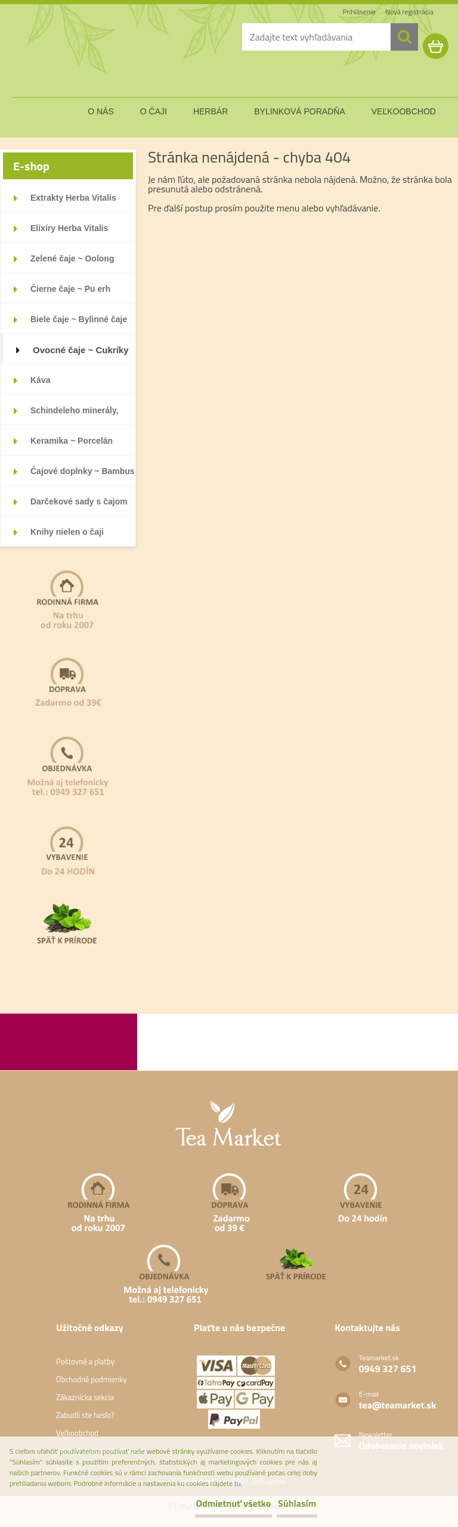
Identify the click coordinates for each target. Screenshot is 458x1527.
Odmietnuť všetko (192, 1503)
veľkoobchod (404, 111)
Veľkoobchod (77, 1433)
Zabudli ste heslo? (85, 1415)
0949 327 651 (388, 1368)
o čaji (153, 111)
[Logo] (80, 56)
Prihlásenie (360, 11)
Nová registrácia (410, 11)
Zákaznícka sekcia (85, 1397)
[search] (404, 37)
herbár (210, 111)
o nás (101, 111)
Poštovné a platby (85, 1361)
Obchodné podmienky (91, 1379)
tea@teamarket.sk (397, 1405)
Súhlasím (283, 1503)
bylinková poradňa (299, 111)
